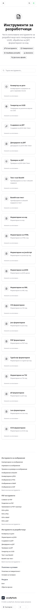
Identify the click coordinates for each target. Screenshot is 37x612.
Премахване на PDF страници (11, 507)
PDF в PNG (5, 514)
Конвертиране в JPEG (9, 476)
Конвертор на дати (8, 534)
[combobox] (9, 607)
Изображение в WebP (9, 483)
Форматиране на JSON (9, 537)
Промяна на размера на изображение (14, 469)
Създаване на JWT (8, 541)
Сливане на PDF (7, 500)
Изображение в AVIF (8, 487)
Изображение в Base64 (9, 473)
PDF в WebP (5, 517)
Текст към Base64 (7, 555)
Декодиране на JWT (8, 544)
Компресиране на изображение (12, 462)
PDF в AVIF (5, 521)
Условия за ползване (9, 575)
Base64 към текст (7, 558)
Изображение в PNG (8, 480)
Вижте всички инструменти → (12, 490)
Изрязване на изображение (11, 466)
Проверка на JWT (7, 548)
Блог (3, 583)
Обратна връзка (7, 587)
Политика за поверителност (11, 571)
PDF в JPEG (5, 510)
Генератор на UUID (8, 551)
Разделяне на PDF (8, 503)
